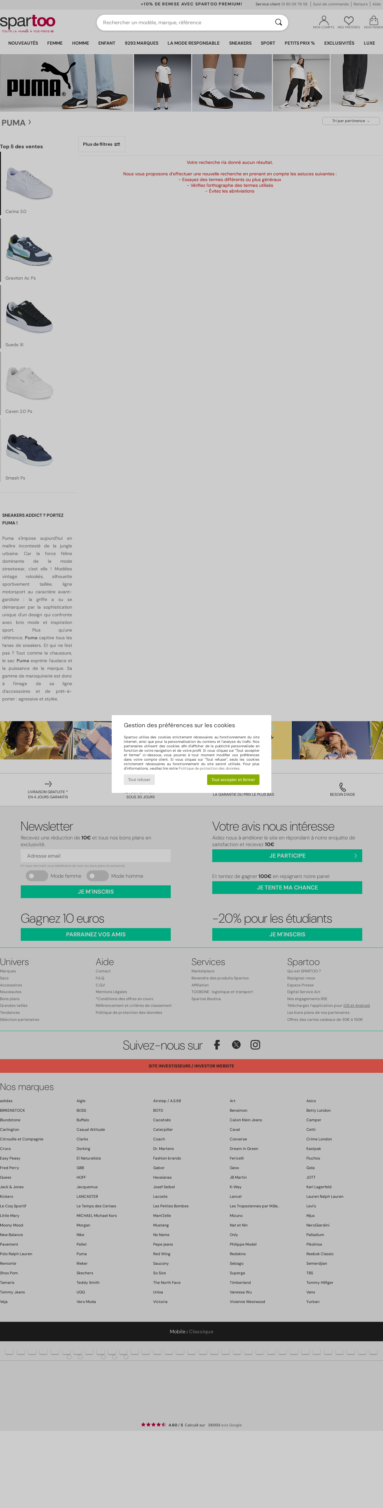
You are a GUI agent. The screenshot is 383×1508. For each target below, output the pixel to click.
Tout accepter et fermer (233, 779)
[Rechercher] (278, 23)
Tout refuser (139, 779)
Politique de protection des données (209, 768)
